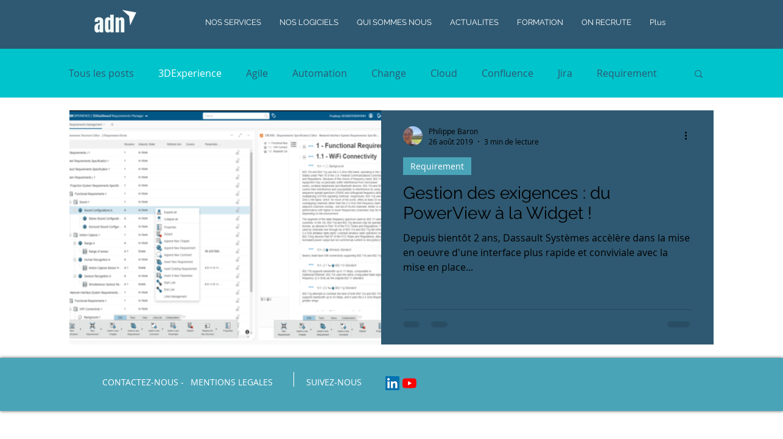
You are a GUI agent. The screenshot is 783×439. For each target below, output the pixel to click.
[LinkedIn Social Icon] (392, 383)
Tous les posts (101, 73)
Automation (319, 73)
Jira (565, 73)
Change (388, 73)
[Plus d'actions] (690, 136)
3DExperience (190, 73)
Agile (257, 73)
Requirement (627, 73)
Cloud (443, 73)
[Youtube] (409, 383)
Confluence (507, 73)
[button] (698, 74)
